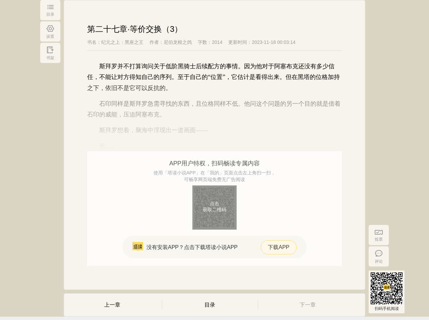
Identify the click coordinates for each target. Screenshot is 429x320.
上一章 (112, 305)
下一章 (308, 305)
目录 (209, 305)
